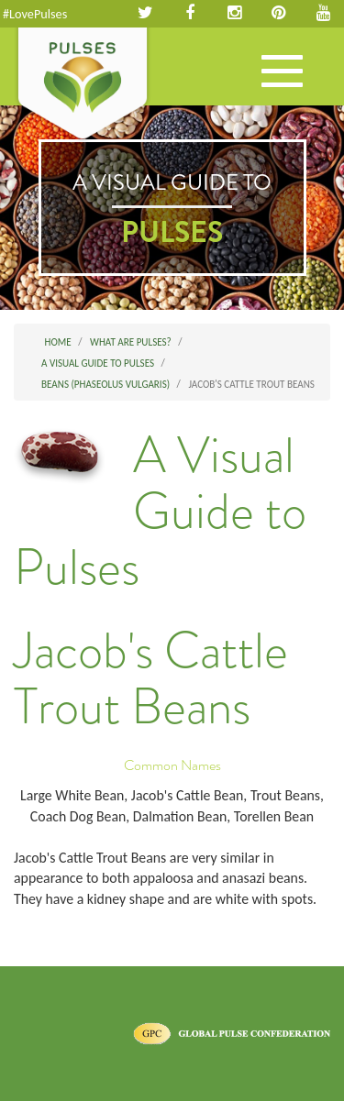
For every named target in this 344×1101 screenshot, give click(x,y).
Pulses (82, 85)
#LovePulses (35, 14)
